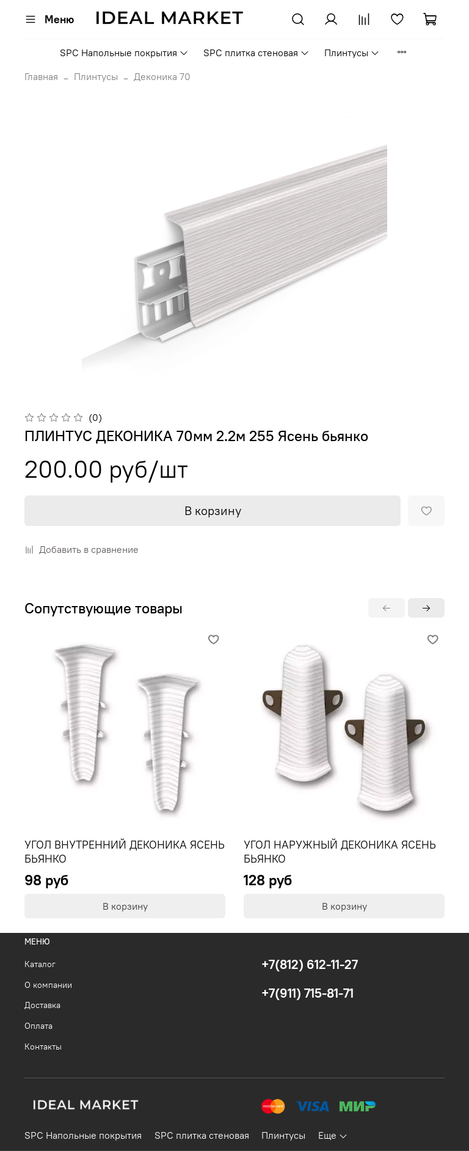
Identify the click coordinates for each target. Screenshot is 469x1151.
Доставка (42, 1004)
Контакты (43, 1046)
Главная (41, 76)
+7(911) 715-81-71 (307, 993)
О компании (48, 984)
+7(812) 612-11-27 (309, 964)
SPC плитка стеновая (256, 52)
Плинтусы (352, 52)
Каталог (40, 964)
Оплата (38, 1025)
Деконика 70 (162, 76)
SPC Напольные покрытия (124, 52)
